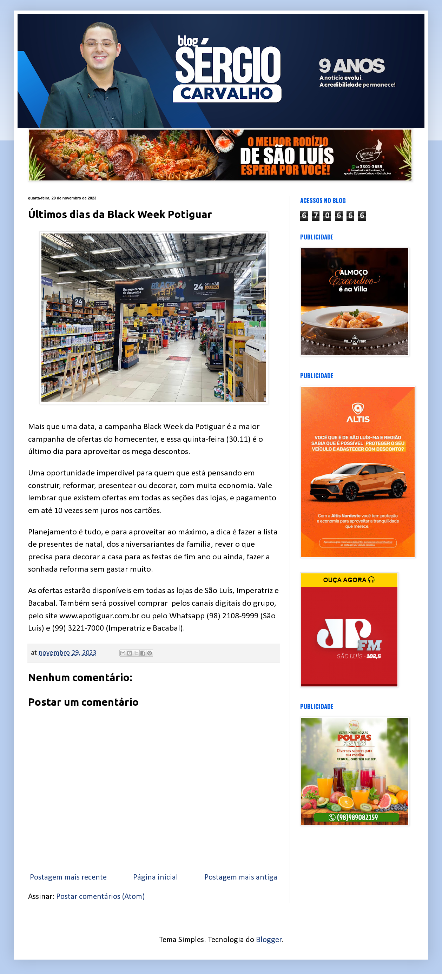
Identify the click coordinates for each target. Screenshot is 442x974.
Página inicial (155, 878)
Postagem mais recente (68, 878)
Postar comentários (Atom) (100, 897)
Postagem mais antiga (240, 878)
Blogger (269, 940)
